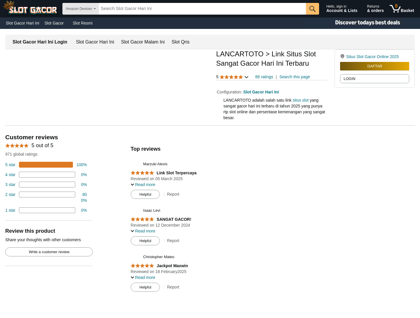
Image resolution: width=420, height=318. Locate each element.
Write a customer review (49, 252)
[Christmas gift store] (361, 23)
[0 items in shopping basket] (402, 8)
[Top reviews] (210, 214)
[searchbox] (202, 8)
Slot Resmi (83, 23)
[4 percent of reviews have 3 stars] (46, 184)
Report (173, 194)
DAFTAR (374, 66)
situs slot (300, 100)
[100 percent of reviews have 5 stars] (46, 165)
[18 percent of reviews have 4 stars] (46, 175)
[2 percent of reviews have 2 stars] (46, 197)
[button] (232, 77)
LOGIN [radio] (349, 79)
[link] (343, 57)
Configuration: (230, 92)
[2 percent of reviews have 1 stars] (46, 210)
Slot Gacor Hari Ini (22, 23)
